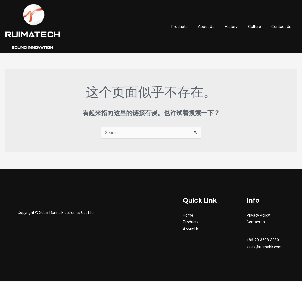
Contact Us (282, 26)
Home (188, 216)
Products (189, 26)
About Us (214, 26)
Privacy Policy (258, 216)
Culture (257, 26)
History (237, 26)
